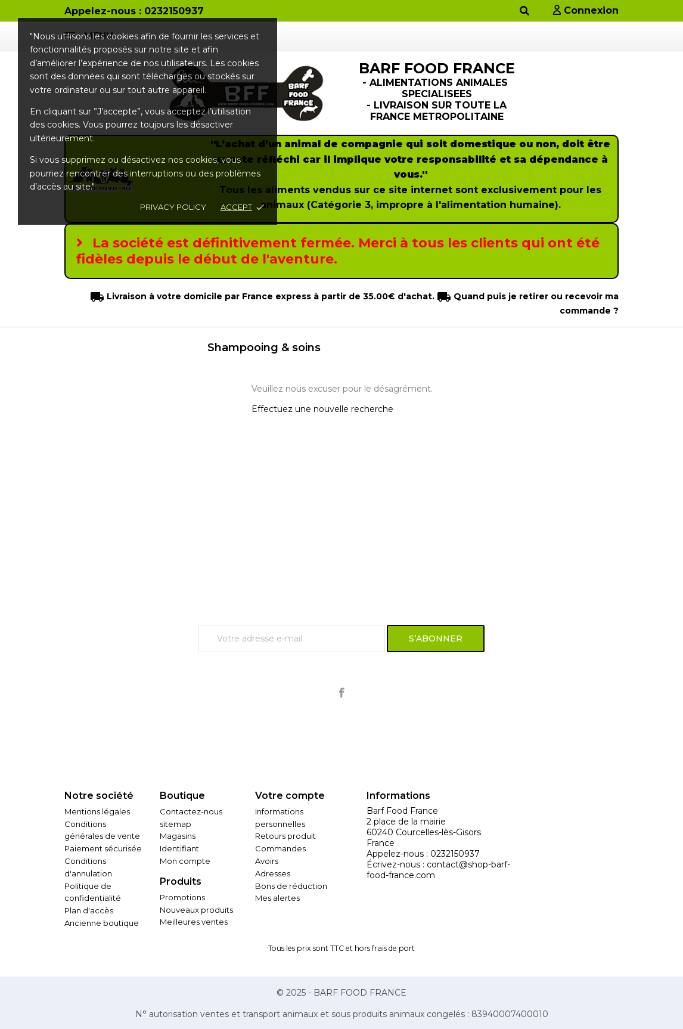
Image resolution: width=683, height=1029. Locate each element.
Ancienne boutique (101, 923)
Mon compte (185, 861)
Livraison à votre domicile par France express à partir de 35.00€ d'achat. (269, 296)
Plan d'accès (88, 910)
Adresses (272, 873)
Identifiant (179, 848)
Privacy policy (173, 207)
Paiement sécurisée (103, 848)
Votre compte (290, 795)
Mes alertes (277, 898)
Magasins (177, 836)
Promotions (182, 897)
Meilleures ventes (194, 921)
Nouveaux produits (196, 910)
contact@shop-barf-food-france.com (438, 870)
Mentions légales (97, 811)
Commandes (280, 848)
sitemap (175, 824)
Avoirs (266, 861)
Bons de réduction (291, 886)
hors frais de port (385, 948)
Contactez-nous (191, 811)
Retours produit (285, 836)
